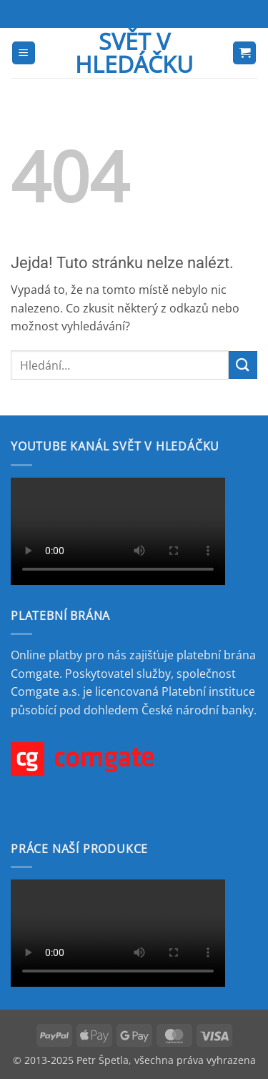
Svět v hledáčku (134, 53)
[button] (23, 53)
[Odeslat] (243, 365)
